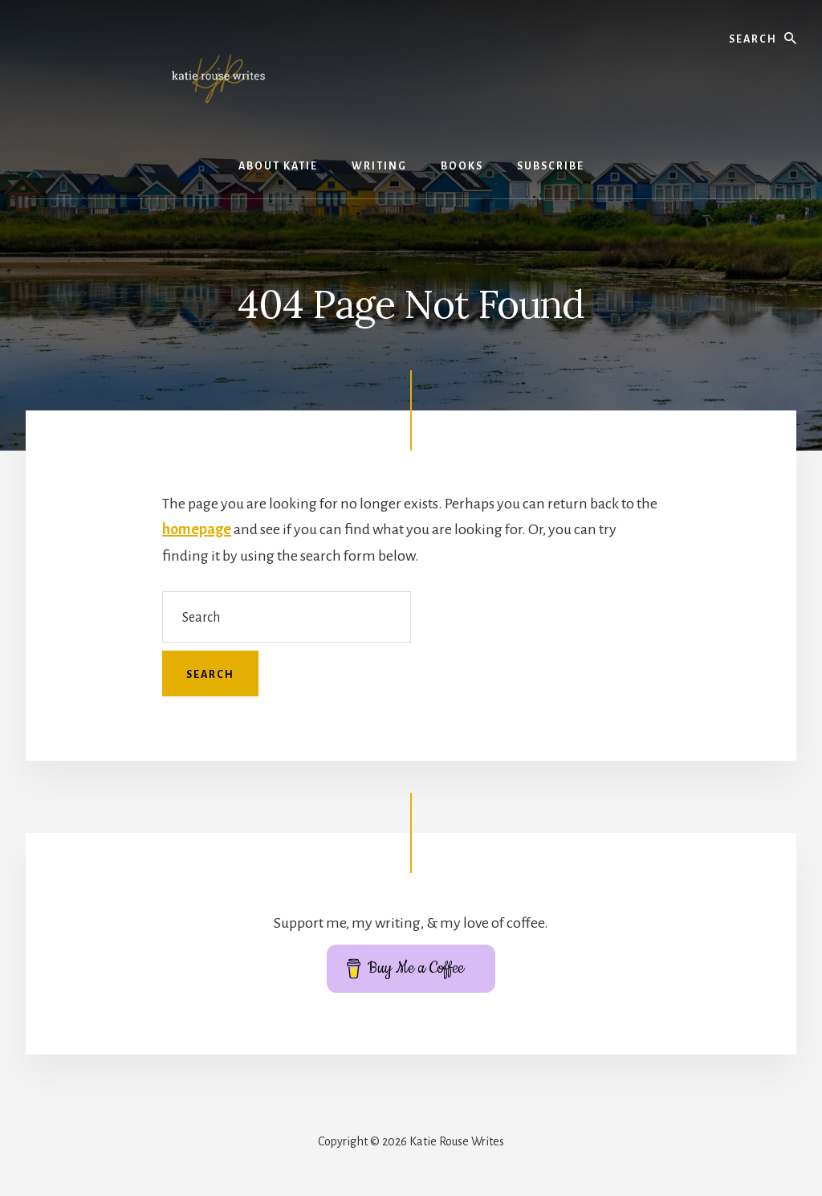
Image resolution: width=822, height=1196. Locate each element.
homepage (196, 529)
